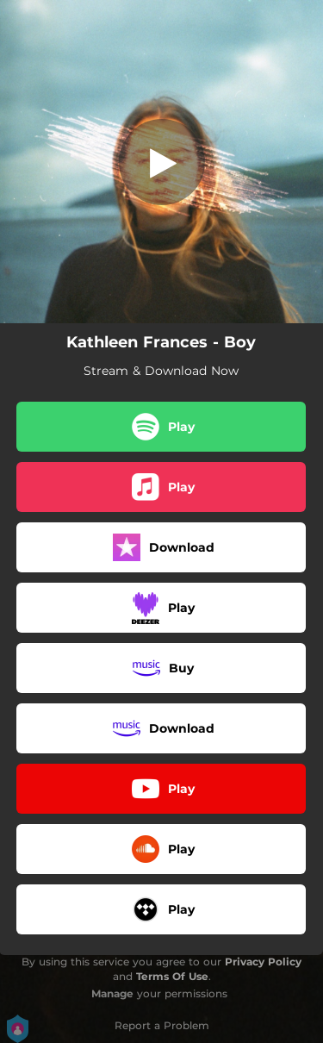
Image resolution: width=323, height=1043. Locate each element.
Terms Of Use (172, 976)
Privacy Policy (263, 961)
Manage (112, 993)
